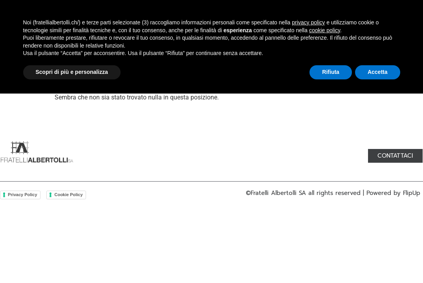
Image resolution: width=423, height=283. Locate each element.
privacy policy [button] (308, 212)
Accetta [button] (378, 261)
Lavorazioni (203, 21)
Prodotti (153, 21)
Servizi (250, 21)
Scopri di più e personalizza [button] (72, 261)
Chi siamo (107, 21)
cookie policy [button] (324, 220)
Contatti (291, 21)
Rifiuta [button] (330, 261)
